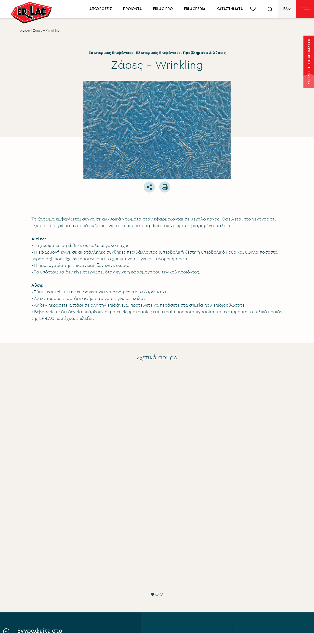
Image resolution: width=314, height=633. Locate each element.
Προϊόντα (255, 555)
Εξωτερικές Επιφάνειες (158, 53)
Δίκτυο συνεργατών (265, 580)
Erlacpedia (256, 572)
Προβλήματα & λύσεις (204, 53)
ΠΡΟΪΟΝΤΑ (132, 9)
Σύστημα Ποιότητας (173, 564)
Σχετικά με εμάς (170, 555)
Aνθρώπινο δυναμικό (175, 589)
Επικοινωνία (166, 605)
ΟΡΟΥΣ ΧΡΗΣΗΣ (75, 578)
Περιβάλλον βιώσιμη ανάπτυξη (183, 597)
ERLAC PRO (163, 9)
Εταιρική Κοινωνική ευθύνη (180, 580)
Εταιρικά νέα (167, 572)
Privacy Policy (93, 624)
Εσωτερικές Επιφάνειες (111, 53)
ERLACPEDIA (194, 9)
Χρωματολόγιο (261, 564)
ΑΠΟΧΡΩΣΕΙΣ (100, 9)
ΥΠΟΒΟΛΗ (45, 595)
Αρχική (25, 30)
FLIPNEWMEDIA (286, 624)
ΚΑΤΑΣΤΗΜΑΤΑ (230, 9)
